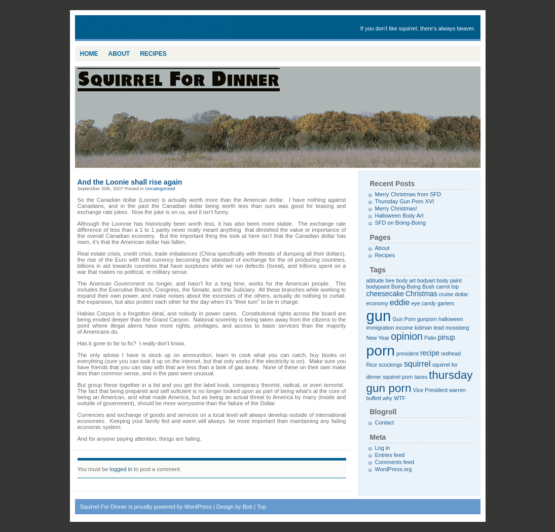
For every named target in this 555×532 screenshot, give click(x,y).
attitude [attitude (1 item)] (375, 280)
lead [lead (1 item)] (438, 328)
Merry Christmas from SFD (408, 194)
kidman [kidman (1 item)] (423, 328)
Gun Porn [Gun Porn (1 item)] (404, 319)
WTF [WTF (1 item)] (399, 398)
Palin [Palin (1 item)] (430, 338)
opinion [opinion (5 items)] (407, 336)
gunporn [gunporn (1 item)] (427, 319)
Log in (382, 448)
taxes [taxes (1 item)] (420, 377)
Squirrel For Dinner (156, 28)
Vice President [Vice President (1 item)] (430, 390)
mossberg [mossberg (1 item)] (457, 328)
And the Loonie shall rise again (130, 182)
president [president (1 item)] (407, 353)
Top (261, 507)
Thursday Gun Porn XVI (404, 201)
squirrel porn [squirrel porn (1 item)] (398, 377)
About (119, 53)
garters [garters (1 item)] (445, 303)
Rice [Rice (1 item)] (371, 365)
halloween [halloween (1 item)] (450, 319)
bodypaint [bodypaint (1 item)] (378, 286)
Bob (248, 507)
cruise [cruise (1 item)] (446, 294)
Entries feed (390, 455)
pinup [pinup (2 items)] (446, 337)
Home (89, 53)
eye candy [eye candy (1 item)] (423, 303)
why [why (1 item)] (387, 398)
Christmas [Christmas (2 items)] (421, 294)
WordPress (198, 507)
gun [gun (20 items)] (378, 315)
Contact (384, 422)
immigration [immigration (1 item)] (380, 328)
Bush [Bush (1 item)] (428, 286)
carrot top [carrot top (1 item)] (447, 286)
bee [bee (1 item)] (390, 280)
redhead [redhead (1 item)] (451, 353)
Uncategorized (160, 188)
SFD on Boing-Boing (400, 223)
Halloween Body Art (399, 215)
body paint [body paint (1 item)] (449, 280)
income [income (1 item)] (404, 328)
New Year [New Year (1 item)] (378, 338)
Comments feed (395, 462)
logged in (120, 469)
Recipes (153, 53)
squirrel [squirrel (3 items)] (417, 363)
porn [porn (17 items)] (380, 350)
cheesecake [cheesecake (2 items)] (385, 294)
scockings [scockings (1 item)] (390, 365)
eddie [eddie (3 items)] (400, 302)
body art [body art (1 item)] (406, 280)
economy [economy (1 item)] (377, 303)
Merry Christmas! (396, 208)
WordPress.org (393, 469)
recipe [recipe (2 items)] (429, 353)
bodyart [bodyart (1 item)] (426, 280)
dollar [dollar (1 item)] (461, 294)
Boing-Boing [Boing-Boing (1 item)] (406, 286)
